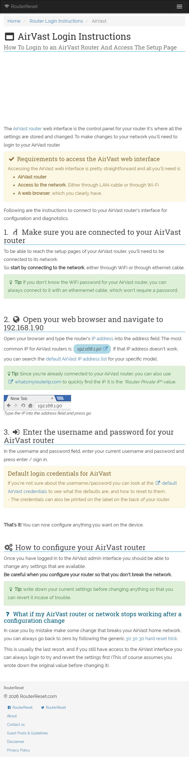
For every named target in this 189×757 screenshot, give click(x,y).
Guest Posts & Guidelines (27, 733)
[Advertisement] (94, 89)
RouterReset (21, 6)
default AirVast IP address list (77, 359)
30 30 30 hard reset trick (151, 638)
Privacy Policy (18, 750)
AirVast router (27, 128)
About (12, 716)
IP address (102, 338)
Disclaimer (15, 742)
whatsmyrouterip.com (35, 381)
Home (14, 21)
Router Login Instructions (56, 21)
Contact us (16, 725)
